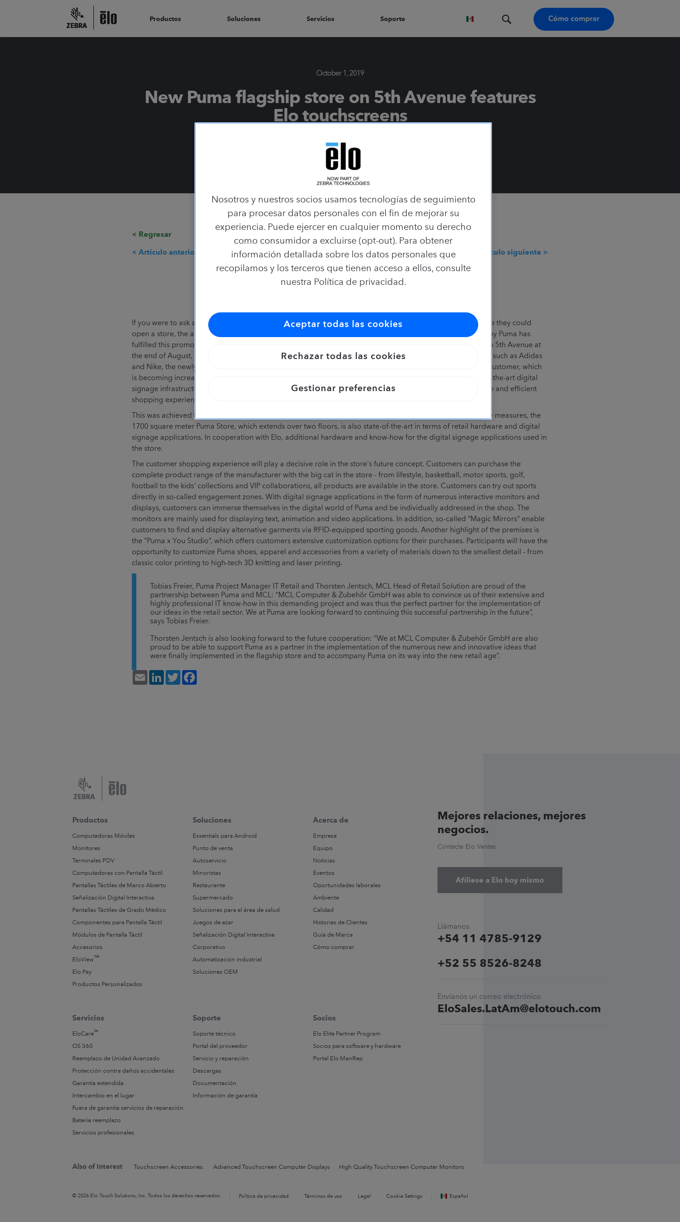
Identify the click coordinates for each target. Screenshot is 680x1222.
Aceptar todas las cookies (343, 324)
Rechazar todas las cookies (343, 356)
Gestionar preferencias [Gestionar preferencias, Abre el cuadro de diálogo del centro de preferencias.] (343, 388)
